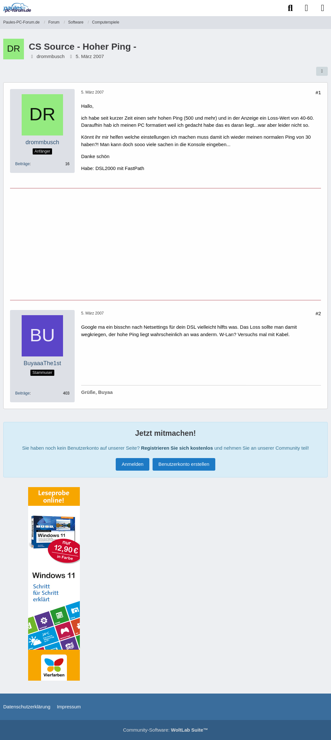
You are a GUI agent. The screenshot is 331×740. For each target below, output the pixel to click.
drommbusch (51, 56)
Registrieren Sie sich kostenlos (177, 448)
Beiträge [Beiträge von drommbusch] (22, 164)
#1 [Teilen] (318, 92)
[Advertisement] (165, 243)
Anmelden (133, 464)
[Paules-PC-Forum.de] (17, 7)
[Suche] (290, 8)
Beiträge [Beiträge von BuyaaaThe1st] (22, 393)
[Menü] (322, 8)
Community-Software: (165, 730)
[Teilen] (322, 71)
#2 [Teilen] (318, 313)
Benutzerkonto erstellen (183, 464)
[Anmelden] (306, 8)
